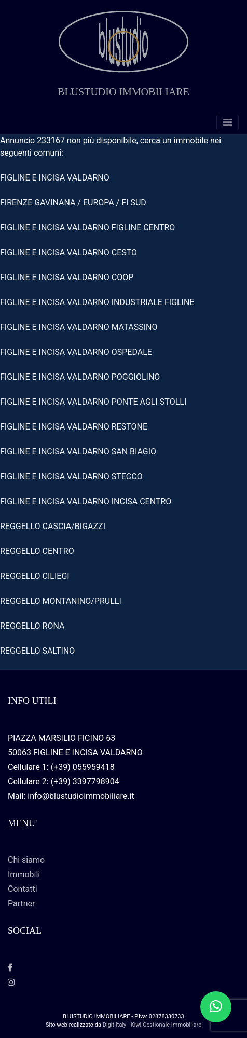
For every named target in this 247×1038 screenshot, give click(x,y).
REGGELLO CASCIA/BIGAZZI (52, 526)
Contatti (22, 889)
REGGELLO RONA (32, 626)
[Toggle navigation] (227, 122)
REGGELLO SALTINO (37, 651)
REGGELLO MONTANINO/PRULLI (60, 601)
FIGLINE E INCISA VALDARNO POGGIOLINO (80, 377)
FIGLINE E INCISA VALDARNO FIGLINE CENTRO (87, 227)
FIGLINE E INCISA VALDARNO (54, 178)
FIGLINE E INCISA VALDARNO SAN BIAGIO (78, 451)
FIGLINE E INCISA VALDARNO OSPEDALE (76, 352)
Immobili (24, 874)
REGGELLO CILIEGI (35, 576)
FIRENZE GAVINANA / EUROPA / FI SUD (73, 202)
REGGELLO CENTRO (37, 551)
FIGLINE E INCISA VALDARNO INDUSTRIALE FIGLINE (97, 302)
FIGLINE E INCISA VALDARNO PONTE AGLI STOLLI (93, 402)
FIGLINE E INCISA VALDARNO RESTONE (73, 427)
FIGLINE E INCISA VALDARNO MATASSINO (78, 327)
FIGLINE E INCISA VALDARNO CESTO (68, 252)
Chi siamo (26, 860)
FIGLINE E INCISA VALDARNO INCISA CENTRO (85, 501)
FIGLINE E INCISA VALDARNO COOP (66, 277)
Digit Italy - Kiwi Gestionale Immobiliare (152, 1024)
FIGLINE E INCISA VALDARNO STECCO (71, 476)
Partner (21, 903)
